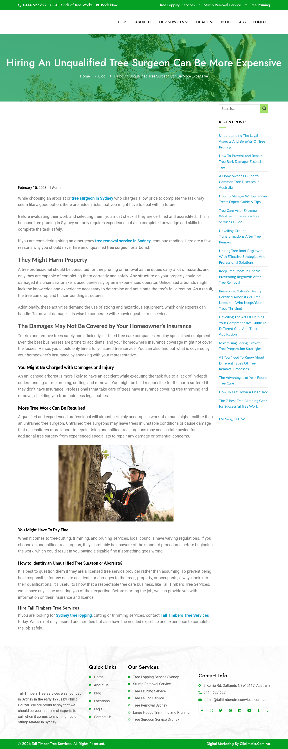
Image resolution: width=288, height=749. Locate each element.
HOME (123, 22)
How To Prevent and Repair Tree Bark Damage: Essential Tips (241, 161)
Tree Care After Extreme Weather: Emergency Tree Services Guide (239, 216)
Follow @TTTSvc (232, 419)
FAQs (241, 22)
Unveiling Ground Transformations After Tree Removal (240, 236)
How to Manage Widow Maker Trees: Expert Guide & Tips (243, 199)
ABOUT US (144, 22)
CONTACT (261, 22)
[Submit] (264, 109)
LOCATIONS (204, 22)
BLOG (226, 22)
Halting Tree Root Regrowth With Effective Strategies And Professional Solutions (242, 256)
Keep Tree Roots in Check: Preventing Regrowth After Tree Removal (240, 276)
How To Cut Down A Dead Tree (243, 392)
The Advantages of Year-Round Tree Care (243, 380)
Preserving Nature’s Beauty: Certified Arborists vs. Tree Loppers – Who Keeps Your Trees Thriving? (241, 299)
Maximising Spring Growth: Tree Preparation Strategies (240, 346)
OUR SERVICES (173, 22)
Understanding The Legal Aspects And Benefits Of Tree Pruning (242, 141)
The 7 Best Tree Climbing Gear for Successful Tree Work (243, 403)
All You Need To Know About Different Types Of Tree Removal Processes (241, 363)
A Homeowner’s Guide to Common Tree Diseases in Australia (239, 181)
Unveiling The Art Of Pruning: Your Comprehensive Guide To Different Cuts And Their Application (242, 325)
